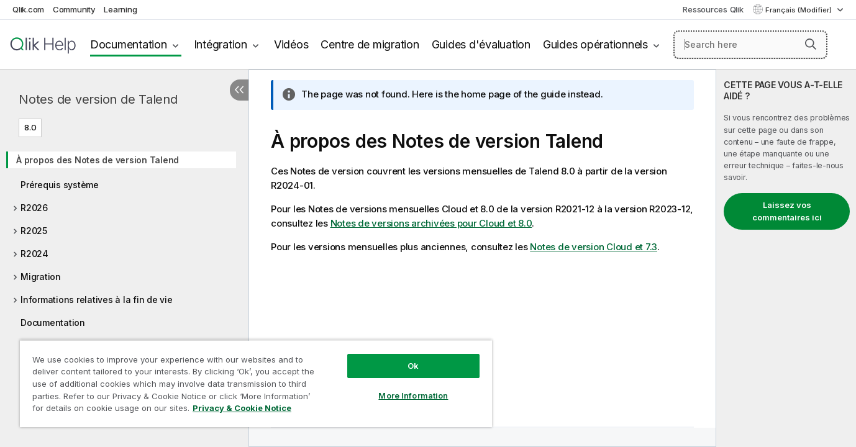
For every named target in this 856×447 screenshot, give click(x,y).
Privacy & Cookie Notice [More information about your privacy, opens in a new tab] (242, 408)
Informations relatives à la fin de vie (96, 299)
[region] (256, 383)
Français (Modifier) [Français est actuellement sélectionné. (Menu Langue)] (799, 10)
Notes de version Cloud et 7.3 (593, 247)
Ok (413, 366)
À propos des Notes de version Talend (97, 160)
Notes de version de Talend (98, 99)
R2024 (34, 253)
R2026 (34, 207)
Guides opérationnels (595, 44)
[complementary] (786, 258)
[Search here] (750, 45)
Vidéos (291, 44)
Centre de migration (370, 44)
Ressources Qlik (713, 9)
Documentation (128, 44)
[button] (810, 44)
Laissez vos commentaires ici (787, 211)
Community (74, 9)
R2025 (33, 230)
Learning (120, 9)
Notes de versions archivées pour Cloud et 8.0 (431, 223)
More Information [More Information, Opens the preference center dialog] (413, 395)
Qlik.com (28, 9)
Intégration (220, 44)
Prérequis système (59, 184)
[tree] (124, 248)
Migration (40, 276)
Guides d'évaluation (481, 44)
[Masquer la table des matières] (239, 90)
